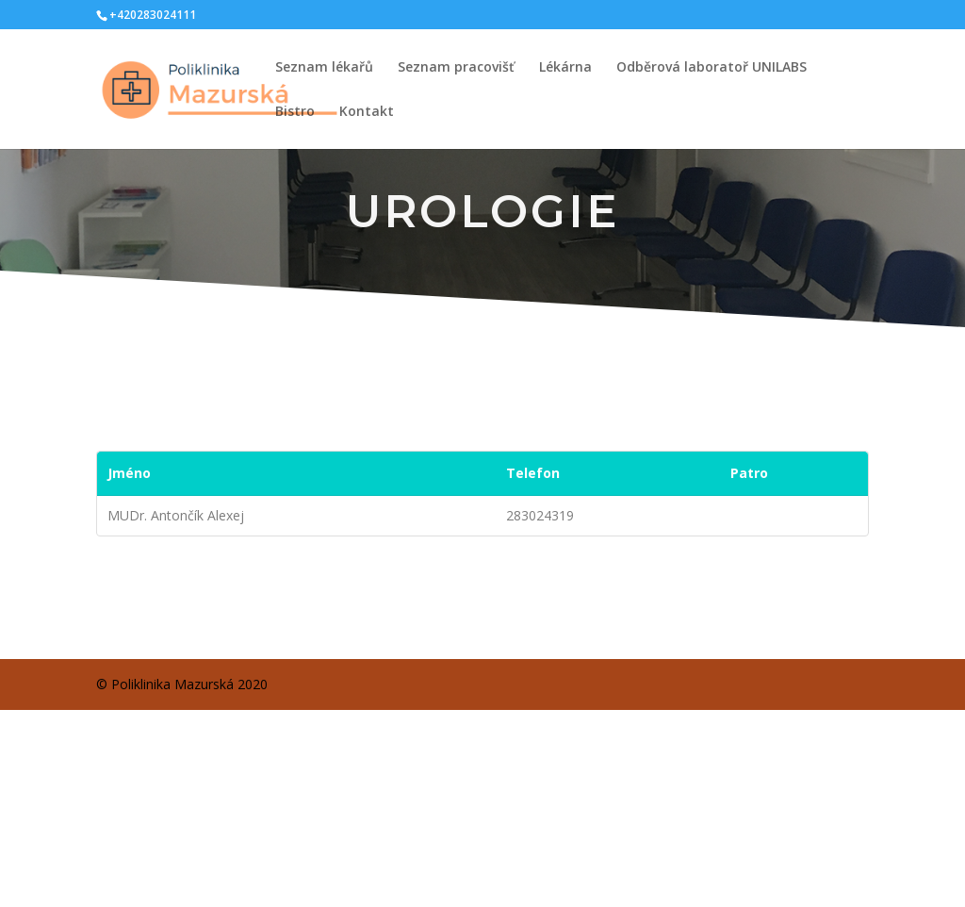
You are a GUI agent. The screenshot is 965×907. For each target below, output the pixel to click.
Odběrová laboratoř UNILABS (711, 67)
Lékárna (565, 67)
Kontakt (366, 112)
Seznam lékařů (324, 67)
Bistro (295, 112)
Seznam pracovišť (456, 67)
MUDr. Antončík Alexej (175, 515)
